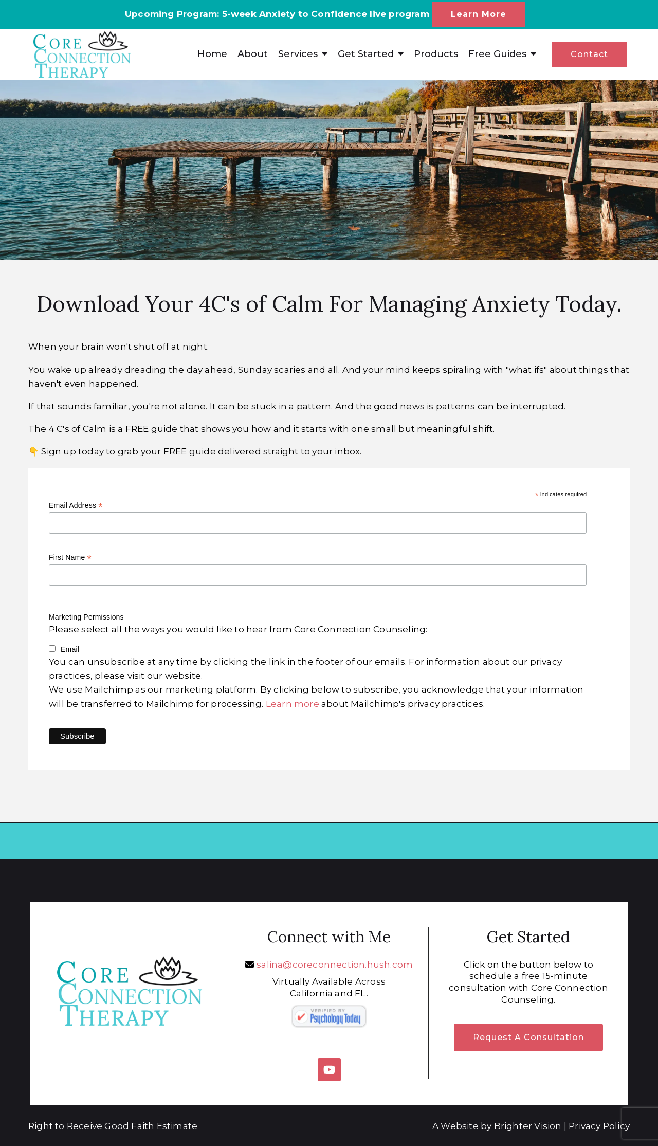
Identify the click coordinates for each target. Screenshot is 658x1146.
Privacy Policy (599, 1126)
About (252, 54)
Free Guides (497, 54)
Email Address (76, 506)
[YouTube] (329, 1069)
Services (298, 54)
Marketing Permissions (86, 617)
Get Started (366, 54)
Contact (589, 54)
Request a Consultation (528, 1037)
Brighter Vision (528, 1126)
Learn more (292, 704)
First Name (70, 557)
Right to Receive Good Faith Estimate (112, 1126)
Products (436, 54)
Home (212, 54)
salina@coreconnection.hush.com (335, 964)
